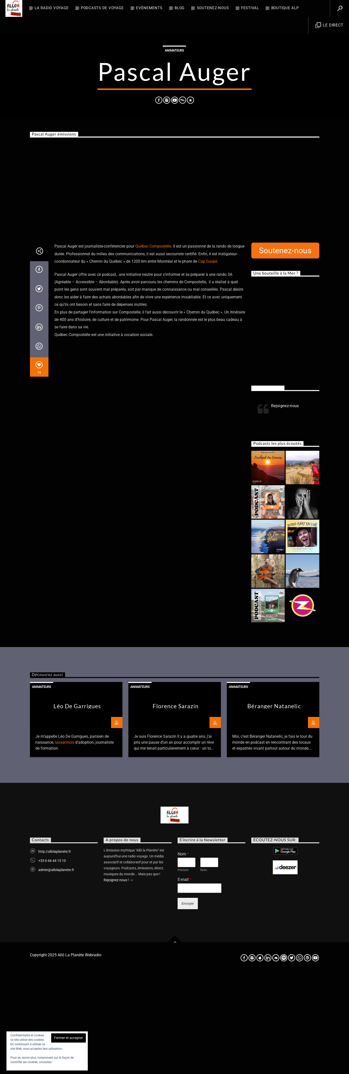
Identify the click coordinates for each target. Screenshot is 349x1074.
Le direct (329, 25)
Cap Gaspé (207, 361)
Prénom (183, 970)
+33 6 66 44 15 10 (52, 961)
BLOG (180, 8)
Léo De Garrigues (77, 806)
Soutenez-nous (213, 8)
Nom (183, 954)
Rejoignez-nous (267, 487)
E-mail (184, 979)
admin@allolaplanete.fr (56, 970)
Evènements (149, 8)
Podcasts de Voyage (102, 8)
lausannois (64, 842)
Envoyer (188, 1004)
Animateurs (174, 100)
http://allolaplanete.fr (54, 952)
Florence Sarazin (176, 806)
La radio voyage (52, 8)
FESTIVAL (250, 8)
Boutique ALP (285, 8)
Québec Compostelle (153, 346)
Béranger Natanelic (274, 806)
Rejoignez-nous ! (118, 980)
